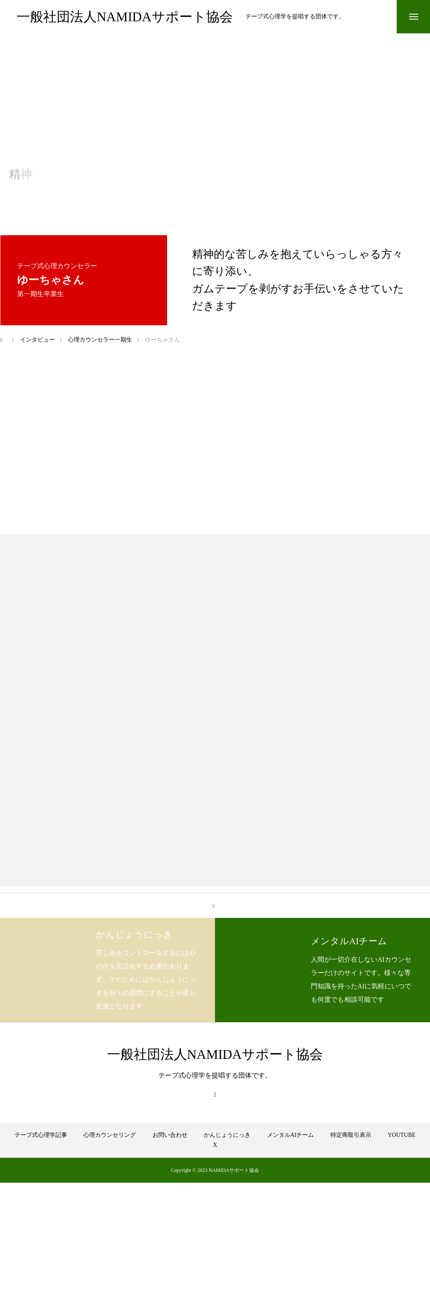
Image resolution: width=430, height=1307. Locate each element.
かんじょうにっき (227, 1135)
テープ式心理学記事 (41, 1135)
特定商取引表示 (350, 1135)
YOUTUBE (401, 1135)
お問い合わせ (170, 1135)
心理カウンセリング (109, 1135)
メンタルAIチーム (290, 1135)
